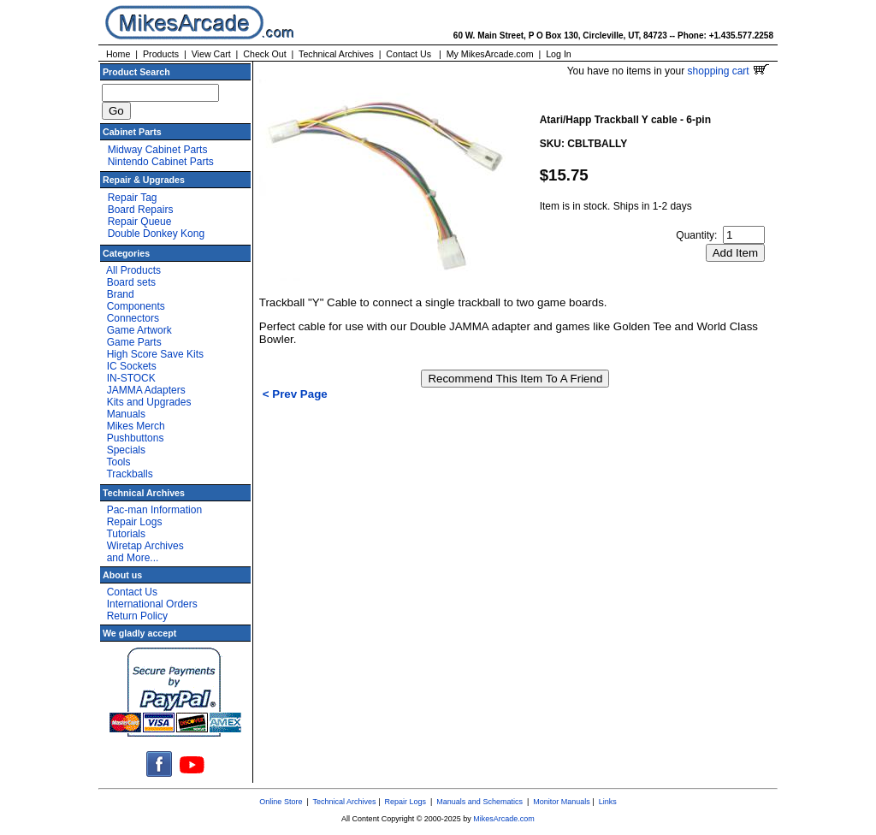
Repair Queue (140, 222)
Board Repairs (141, 210)
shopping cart (728, 71)
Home (118, 54)
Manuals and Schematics (479, 801)
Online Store (280, 801)
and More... (133, 558)
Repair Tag (132, 198)
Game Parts (134, 342)
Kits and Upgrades (149, 402)
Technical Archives (336, 54)
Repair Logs (135, 522)
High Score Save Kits (155, 354)
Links (608, 801)
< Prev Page (295, 394)
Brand (120, 294)
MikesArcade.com (504, 818)
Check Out (264, 54)
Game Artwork (139, 330)
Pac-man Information (154, 510)
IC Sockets (132, 366)
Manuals (126, 414)
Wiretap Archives (145, 546)
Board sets (131, 282)
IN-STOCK (131, 378)
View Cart (211, 54)
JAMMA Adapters (146, 390)
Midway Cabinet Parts (158, 150)
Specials (126, 450)
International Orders (152, 604)
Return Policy (137, 616)
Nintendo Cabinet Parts (161, 162)
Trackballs (129, 474)
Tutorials (125, 534)
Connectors (133, 318)
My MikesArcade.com (490, 54)
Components (136, 306)
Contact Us (408, 54)
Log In (558, 54)
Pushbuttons (135, 438)
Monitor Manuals (561, 801)
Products (161, 54)
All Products (133, 270)
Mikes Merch (136, 426)
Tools (118, 462)
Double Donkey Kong (156, 234)
